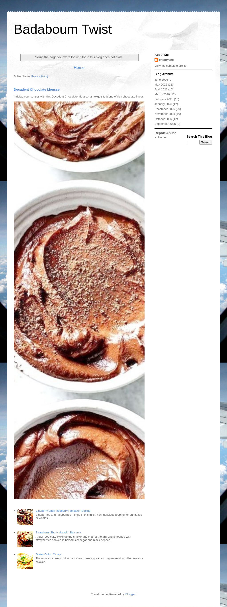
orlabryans (166, 59)
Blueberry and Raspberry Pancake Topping (62, 510)
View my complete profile (170, 65)
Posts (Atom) (39, 76)
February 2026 (164, 99)
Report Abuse (165, 133)
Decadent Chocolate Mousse (37, 89)
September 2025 (165, 123)
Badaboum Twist (63, 29)
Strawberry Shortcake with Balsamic (58, 532)
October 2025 (163, 119)
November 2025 (165, 113)
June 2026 (161, 79)
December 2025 (165, 109)
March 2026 (162, 94)
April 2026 (161, 89)
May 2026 (161, 84)
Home (79, 67)
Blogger (130, 594)
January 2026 (163, 104)
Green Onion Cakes (48, 554)
